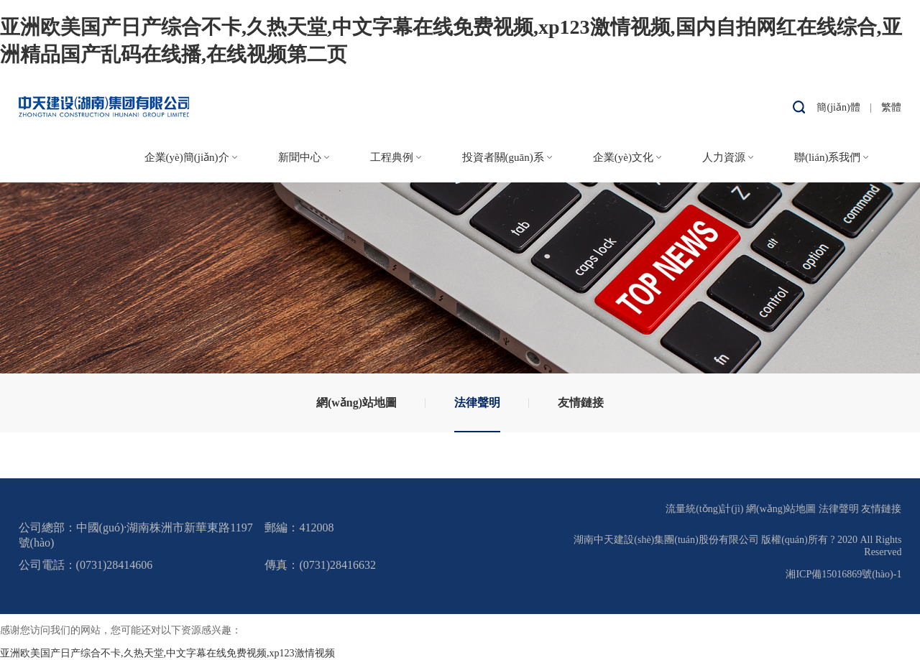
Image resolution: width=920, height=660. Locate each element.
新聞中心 (299, 157)
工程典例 (391, 157)
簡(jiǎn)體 (838, 107)
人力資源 (723, 157)
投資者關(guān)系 (503, 157)
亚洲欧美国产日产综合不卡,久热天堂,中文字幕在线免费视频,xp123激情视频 (167, 653)
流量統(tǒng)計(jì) (704, 508)
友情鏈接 (581, 402)
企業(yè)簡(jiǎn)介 (186, 157)
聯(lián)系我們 (827, 157)
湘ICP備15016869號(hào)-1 (843, 574)
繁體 (891, 107)
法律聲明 (477, 402)
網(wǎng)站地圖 (356, 402)
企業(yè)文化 (623, 157)
